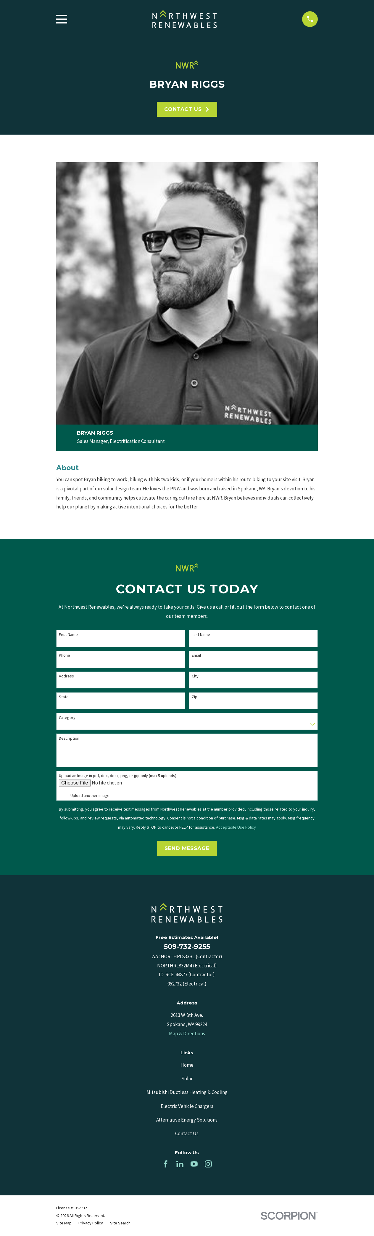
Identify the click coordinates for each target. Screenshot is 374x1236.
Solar (187, 1078)
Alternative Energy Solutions (186, 1120)
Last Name (201, 634)
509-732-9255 (187, 946)
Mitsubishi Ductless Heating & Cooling (187, 1092)
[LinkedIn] (179, 1164)
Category (67, 717)
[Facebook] (165, 1164)
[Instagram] (208, 1164)
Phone (64, 655)
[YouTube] (194, 1164)
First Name (68, 634)
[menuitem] (64, 1223)
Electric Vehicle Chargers (187, 1106)
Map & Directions (187, 1033)
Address (66, 676)
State (64, 696)
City (195, 676)
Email (196, 655)
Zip (194, 696)
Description (69, 738)
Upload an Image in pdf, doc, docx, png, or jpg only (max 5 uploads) (117, 775)
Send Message (187, 848)
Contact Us (187, 109)
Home (187, 1065)
